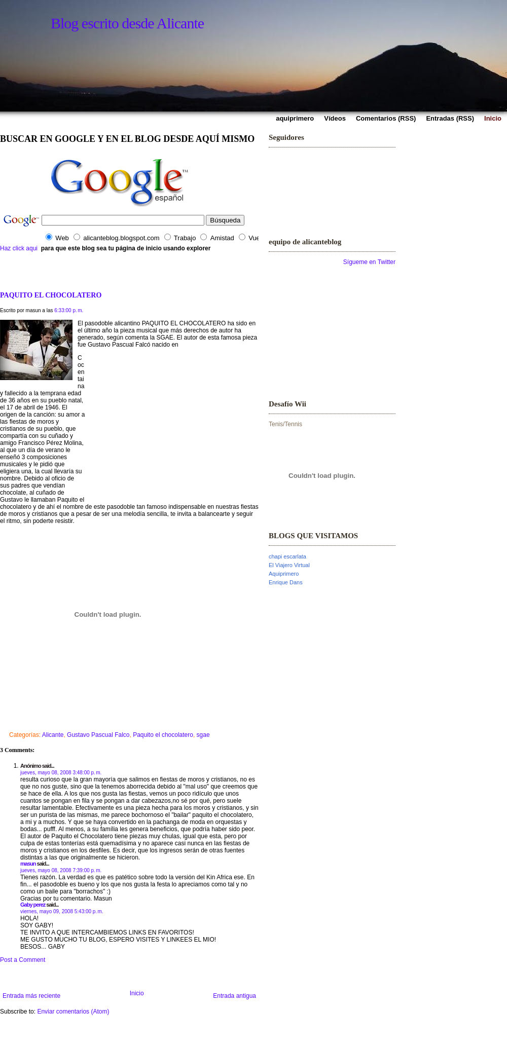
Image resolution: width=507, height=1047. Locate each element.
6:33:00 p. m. (68, 310)
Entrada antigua (234, 995)
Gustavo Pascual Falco (98, 734)
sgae (203, 734)
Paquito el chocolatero (163, 734)
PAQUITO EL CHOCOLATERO (50, 295)
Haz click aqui (19, 248)
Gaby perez (32, 905)
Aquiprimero (284, 574)
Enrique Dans (286, 582)
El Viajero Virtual (289, 565)
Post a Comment (22, 959)
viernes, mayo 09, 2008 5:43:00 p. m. (61, 911)
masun (27, 864)
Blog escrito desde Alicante (127, 23)
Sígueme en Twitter (369, 262)
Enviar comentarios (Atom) (73, 1011)
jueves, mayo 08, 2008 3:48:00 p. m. (60, 772)
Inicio (137, 993)
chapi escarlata (287, 556)
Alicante (53, 734)
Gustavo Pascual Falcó (120, 344)
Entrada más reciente (31, 995)
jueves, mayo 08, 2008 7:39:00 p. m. (60, 870)
